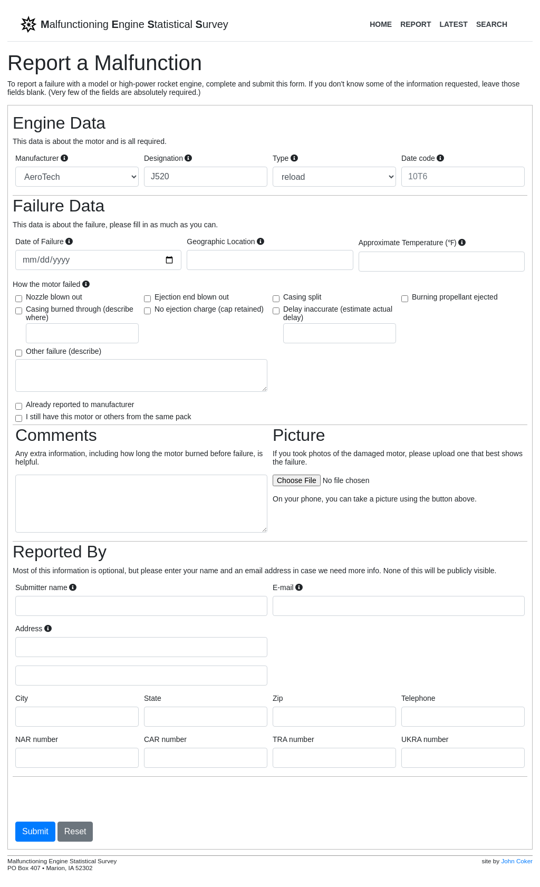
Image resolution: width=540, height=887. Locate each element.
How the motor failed (51, 284)
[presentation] (95, 798)
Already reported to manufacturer (80, 404)
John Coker (517, 860)
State (152, 698)
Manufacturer (41, 158)
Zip (278, 698)
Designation (168, 158)
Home (381, 24)
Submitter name (45, 587)
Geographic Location (225, 241)
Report (415, 24)
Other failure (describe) (63, 351)
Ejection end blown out (192, 297)
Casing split (302, 297)
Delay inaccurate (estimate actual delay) (339, 324)
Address (33, 628)
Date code (422, 158)
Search (491, 24)
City (21, 698)
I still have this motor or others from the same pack (108, 416)
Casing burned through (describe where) (82, 324)
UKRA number (424, 739)
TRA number (293, 739)
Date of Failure (44, 241)
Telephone (418, 698)
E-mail (288, 587)
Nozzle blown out (54, 297)
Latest (453, 24)
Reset (75, 831)
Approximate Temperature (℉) (412, 242)
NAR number (36, 739)
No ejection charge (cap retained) (209, 309)
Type (285, 158)
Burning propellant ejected (455, 297)
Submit (35, 831)
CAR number (165, 739)
